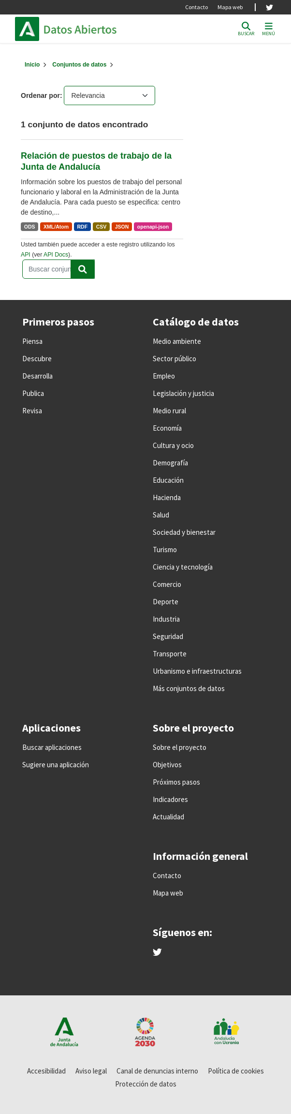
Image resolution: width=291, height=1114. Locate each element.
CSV (101, 227)
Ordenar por (40, 95)
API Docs (56, 254)
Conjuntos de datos (79, 64)
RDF (82, 227)
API (25, 254)
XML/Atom (56, 227)
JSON (122, 227)
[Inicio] (32, 64)
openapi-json (153, 227)
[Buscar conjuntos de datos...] (58, 269)
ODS (29, 227)
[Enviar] (83, 269)
